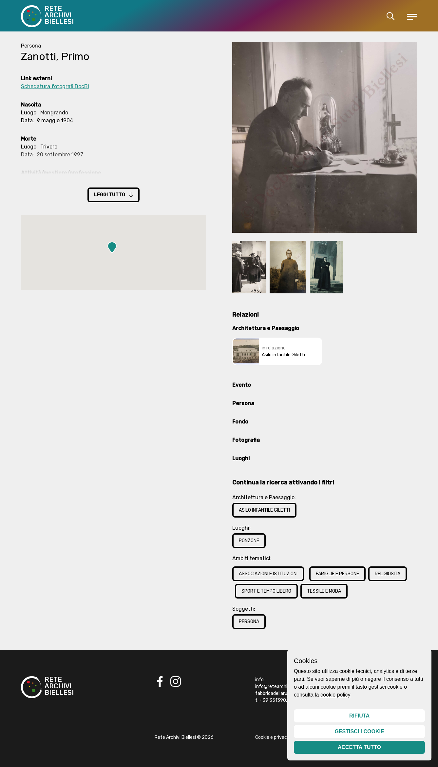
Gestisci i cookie (359, 731)
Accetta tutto (359, 747)
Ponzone (249, 540)
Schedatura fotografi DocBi (55, 86)
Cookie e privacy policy (279, 737)
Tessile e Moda (324, 591)
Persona (249, 621)
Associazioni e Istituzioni (268, 574)
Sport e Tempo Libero (266, 591)
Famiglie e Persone (337, 574)
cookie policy (335, 695)
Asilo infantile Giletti (264, 510)
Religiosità (387, 574)
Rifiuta (359, 715)
